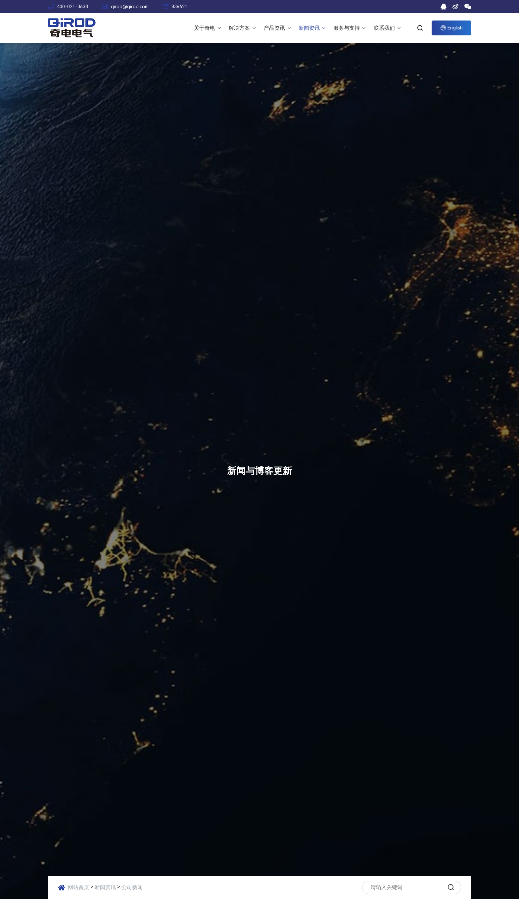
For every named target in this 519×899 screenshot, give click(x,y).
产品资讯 (277, 28)
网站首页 (78, 887)
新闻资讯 (312, 28)
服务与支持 (349, 28)
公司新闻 (132, 887)
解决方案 (242, 28)
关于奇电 (207, 28)
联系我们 (387, 28)
